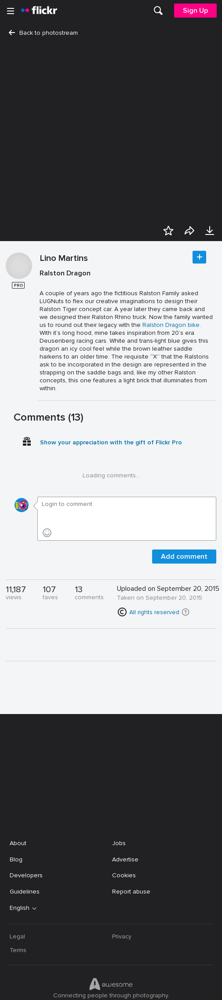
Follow (199, 259)
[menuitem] (158, 11)
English (19, 847)
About (18, 782)
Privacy (121, 875)
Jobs (119, 782)
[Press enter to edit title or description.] (127, 333)
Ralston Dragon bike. (171, 327)
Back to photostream (43, 33)
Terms (18, 889)
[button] (185, 614)
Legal (17, 875)
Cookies (124, 814)
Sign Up (195, 10)
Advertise (125, 798)
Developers (26, 814)
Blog (16, 798)
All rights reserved (154, 614)
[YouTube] (111, 987)
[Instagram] (144, 987)
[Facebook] (78, 987)
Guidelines (25, 831)
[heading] (39, 10)
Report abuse (131, 831)
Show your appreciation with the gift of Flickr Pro (111, 444)
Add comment (184, 558)
